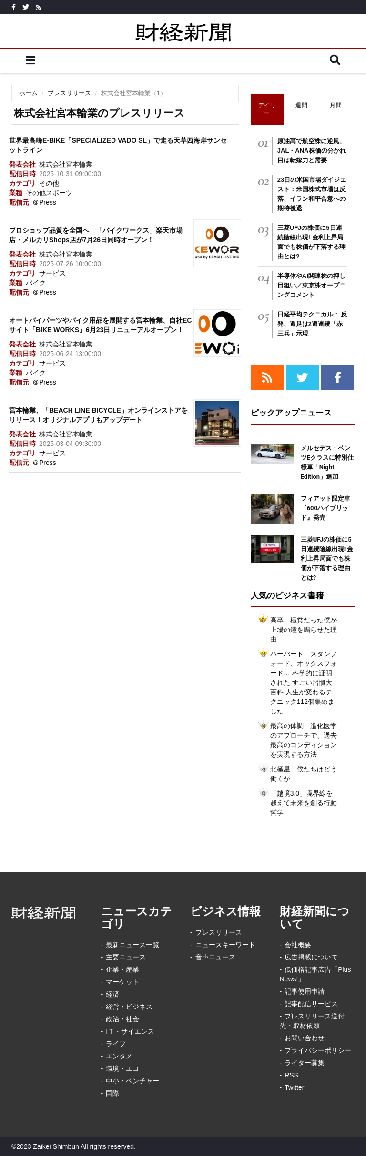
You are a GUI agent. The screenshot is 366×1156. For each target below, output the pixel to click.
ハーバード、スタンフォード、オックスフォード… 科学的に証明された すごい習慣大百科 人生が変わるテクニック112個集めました (303, 682)
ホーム (28, 93)
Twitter (294, 1087)
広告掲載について (311, 957)
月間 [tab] (336, 105)
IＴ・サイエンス (130, 1031)
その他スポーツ (49, 193)
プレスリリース (69, 93)
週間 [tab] (301, 105)
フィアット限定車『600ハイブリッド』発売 (325, 508)
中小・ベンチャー (132, 1081)
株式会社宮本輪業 (65, 164)
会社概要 (298, 945)
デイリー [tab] (267, 109)
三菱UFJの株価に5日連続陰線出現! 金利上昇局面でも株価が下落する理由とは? (327, 558)
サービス (52, 273)
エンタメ (119, 1056)
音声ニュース (215, 957)
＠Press (44, 202)
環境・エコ (122, 1068)
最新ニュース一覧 (132, 945)
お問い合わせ (305, 1038)
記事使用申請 (305, 991)
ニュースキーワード (225, 945)
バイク (36, 283)
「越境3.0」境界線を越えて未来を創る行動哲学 (303, 803)
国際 (112, 1093)
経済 (112, 994)
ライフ (116, 1043)
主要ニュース (126, 957)
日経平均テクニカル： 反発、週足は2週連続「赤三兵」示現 (312, 324)
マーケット (122, 982)
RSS (291, 1075)
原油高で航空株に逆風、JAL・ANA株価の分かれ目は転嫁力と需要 (311, 151)
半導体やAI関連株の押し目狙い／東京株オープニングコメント (311, 285)
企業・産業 (122, 969)
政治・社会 (122, 1019)
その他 (49, 183)
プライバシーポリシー (318, 1050)
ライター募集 (305, 1063)
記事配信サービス (311, 1004)
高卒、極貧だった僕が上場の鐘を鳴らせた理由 (303, 629)
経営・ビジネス (129, 1006)
